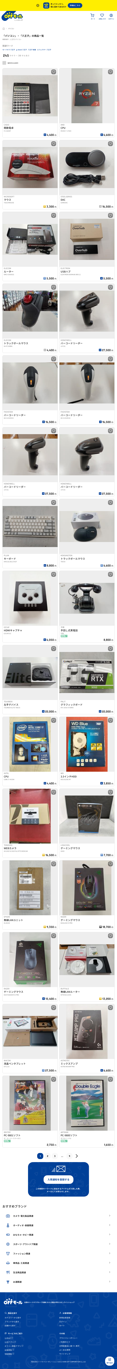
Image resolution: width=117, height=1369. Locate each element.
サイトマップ (64, 1354)
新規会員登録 (64, 1317)
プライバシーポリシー (68, 1338)
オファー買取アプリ (14, 1346)
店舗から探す (10, 1325)
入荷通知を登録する (58, 1179)
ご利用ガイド (64, 1342)
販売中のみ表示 (10, 63)
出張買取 (9, 1350)
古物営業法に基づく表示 (69, 1346)
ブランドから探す (12, 1321)
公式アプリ (10, 1342)
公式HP (9, 1338)
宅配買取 (9, 1354)
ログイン (63, 1321)
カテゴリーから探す (13, 1317)
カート (62, 1325)
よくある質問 (64, 1350)
